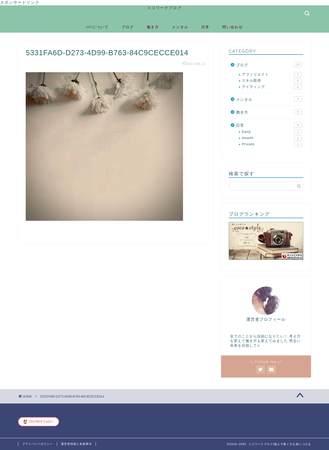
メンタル (180, 27)
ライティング (272, 86)
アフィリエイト (272, 74)
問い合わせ (232, 27)
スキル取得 (272, 80)
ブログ (128, 27)
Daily (272, 131)
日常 (205, 27)
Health (272, 138)
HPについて (97, 27)
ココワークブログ (164, 7)
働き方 (153, 27)
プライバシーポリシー (37, 443)
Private (272, 144)
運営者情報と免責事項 (76, 443)
